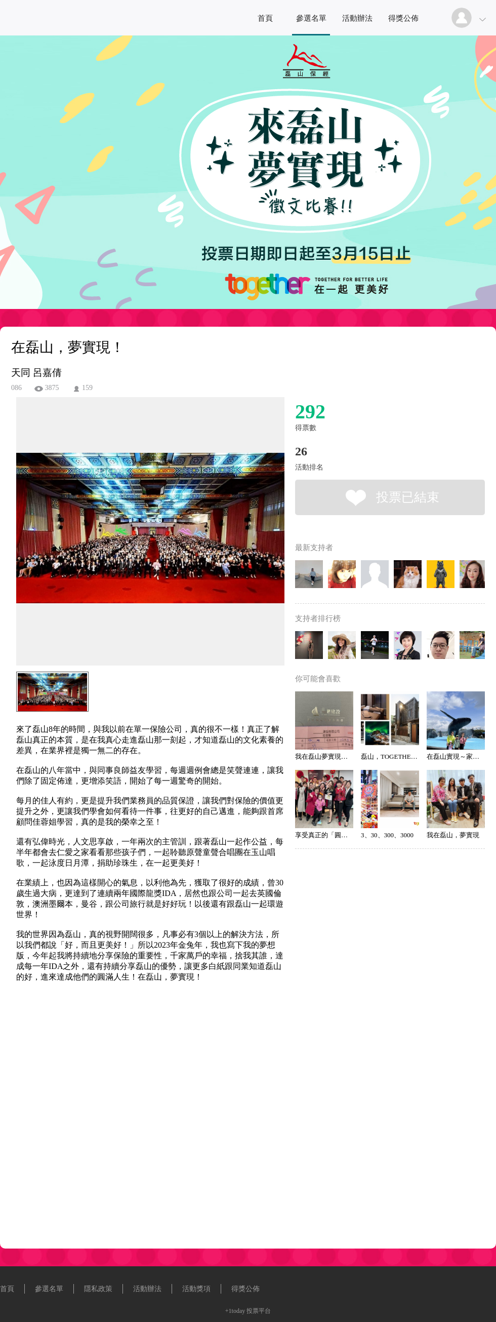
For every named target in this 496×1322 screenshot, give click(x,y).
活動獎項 (196, 1289)
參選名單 (311, 18)
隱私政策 (98, 1289)
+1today (235, 1310)
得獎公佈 (403, 18)
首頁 (265, 18)
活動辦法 (357, 18)
